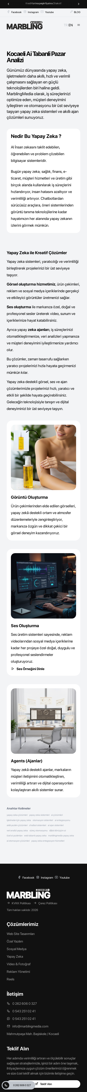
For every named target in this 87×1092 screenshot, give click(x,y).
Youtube (47, 12)
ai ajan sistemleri (56, 825)
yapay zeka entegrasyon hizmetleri (47, 840)
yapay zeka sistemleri (39, 815)
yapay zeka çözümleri (17, 815)
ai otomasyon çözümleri (18, 840)
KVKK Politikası (19, 903)
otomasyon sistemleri (43, 820)
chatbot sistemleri (37, 825)
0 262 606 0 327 (17, 1085)
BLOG (75, 12)
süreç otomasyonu (39, 830)
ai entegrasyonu (62, 820)
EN (71, 25)
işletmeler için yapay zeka (19, 820)
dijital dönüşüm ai (57, 830)
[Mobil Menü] (78, 25)
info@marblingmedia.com (27, 1026)
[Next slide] (78, 4)
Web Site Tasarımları (21, 934)
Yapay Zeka (15, 956)
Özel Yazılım (15, 941)
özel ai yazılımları (14, 835)
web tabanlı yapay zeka (35, 835)
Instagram (31, 12)
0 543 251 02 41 (21, 1011)
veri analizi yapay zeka (17, 830)
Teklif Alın (43, 1084)
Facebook (14, 12)
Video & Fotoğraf (19, 964)
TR (66, 25)
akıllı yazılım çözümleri (17, 825)
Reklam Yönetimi (18, 972)
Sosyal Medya (16, 949)
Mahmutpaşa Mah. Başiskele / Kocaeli (33, 1034)
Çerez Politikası (45, 903)
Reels (10, 979)
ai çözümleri (57, 815)
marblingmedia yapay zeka (61, 835)
